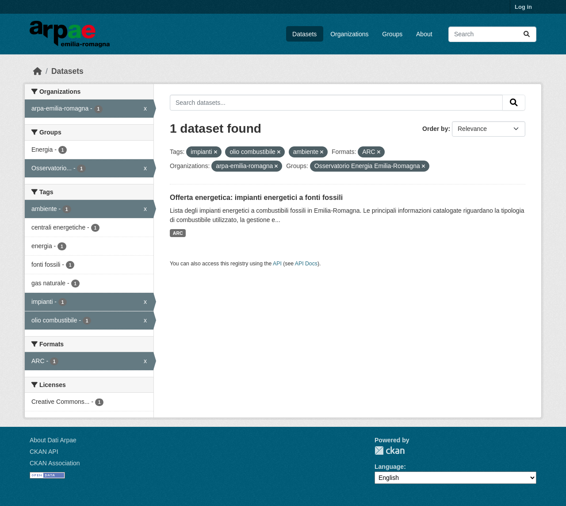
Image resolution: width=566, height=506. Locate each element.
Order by (435, 128)
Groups (392, 34)
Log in (523, 7)
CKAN (390, 450)
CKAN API (44, 451)
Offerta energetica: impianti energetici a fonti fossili (256, 197)
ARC (178, 233)
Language (389, 466)
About (424, 34)
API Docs (306, 264)
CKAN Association (55, 463)
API (277, 264)
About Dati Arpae (53, 440)
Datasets (304, 34)
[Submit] (526, 34)
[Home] (37, 71)
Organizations (349, 34)
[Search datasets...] (492, 34)
